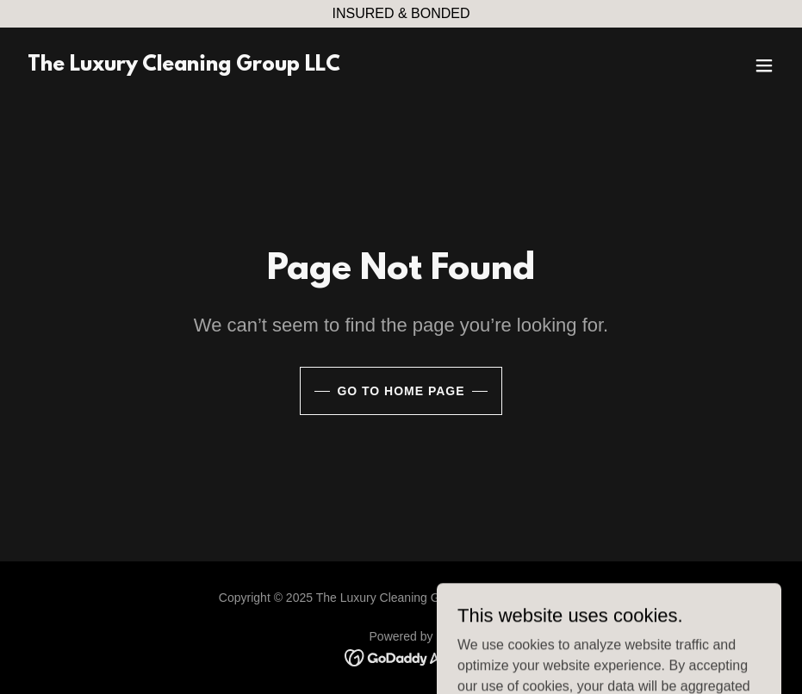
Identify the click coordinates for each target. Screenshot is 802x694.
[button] (764, 65)
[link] (184, 66)
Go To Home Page (400, 391)
